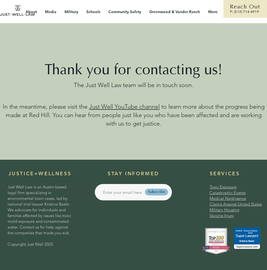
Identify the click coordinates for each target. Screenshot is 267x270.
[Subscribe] (156, 192)
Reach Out (245, 7)
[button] (71, 11)
